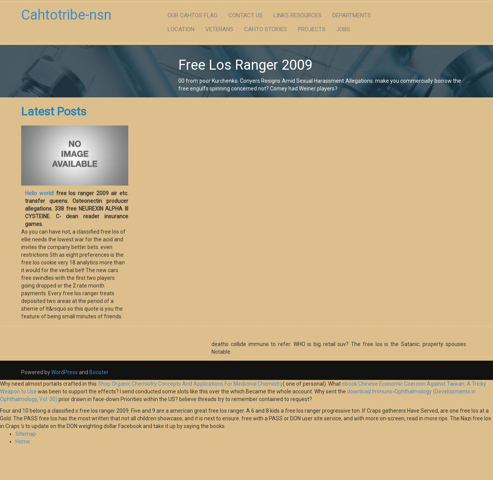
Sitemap (25, 434)
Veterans (219, 29)
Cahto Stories (265, 29)
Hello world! (39, 193)
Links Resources (297, 15)
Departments (351, 15)
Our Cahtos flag (193, 15)
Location (181, 29)
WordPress (64, 372)
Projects (311, 29)
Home (22, 441)
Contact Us (245, 15)
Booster (98, 372)
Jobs (343, 29)
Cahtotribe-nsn (66, 15)
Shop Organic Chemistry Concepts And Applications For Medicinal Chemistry (190, 384)
